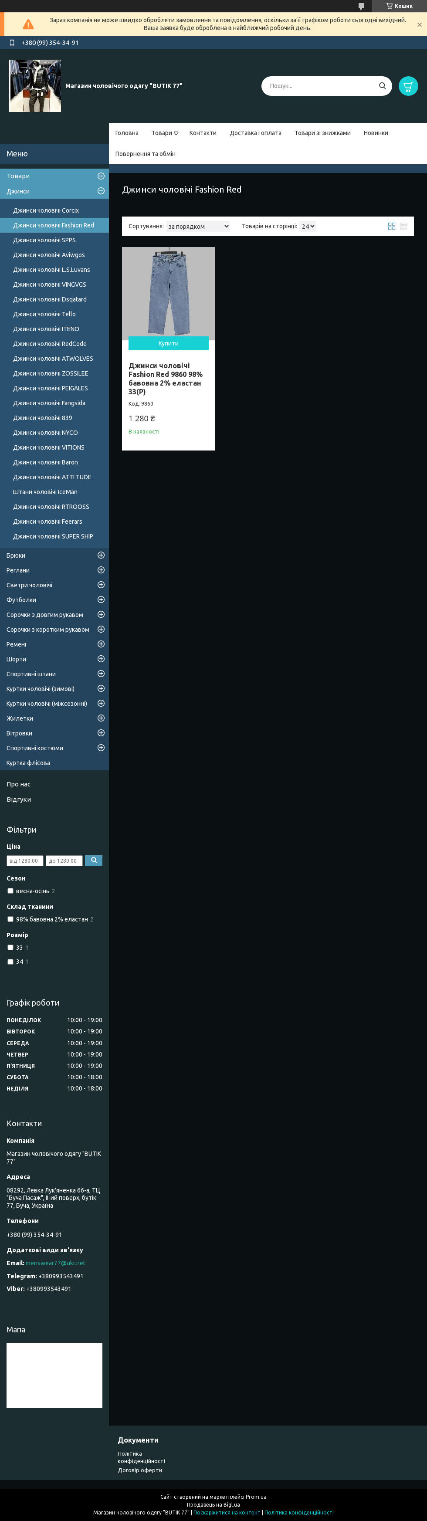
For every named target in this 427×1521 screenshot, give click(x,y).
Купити (169, 343)
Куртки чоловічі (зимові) (41, 688)
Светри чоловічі (29, 585)
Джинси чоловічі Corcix (46, 210)
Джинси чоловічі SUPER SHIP (53, 536)
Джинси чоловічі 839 (42, 417)
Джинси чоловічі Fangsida (49, 403)
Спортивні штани (31, 674)
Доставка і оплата (255, 132)
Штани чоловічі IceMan (45, 491)
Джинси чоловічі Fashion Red (53, 225)
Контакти (203, 132)
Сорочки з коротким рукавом (48, 629)
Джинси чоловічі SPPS (44, 240)
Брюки (16, 555)
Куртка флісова (28, 762)
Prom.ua (256, 1497)
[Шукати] (382, 86)
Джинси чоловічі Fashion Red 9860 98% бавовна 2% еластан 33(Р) (166, 379)
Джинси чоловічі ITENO (46, 328)
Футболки (21, 599)
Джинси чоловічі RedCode (50, 343)
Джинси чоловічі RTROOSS (51, 506)
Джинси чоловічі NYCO (45, 432)
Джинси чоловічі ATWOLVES (53, 358)
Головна (127, 132)
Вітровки (19, 733)
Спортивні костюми (35, 748)
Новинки (376, 132)
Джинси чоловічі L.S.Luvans (51, 269)
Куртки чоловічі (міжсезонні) (47, 703)
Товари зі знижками (323, 132)
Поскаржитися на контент (227, 1512)
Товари (162, 132)
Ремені (16, 644)
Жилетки (20, 718)
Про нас (18, 784)
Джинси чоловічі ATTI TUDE (52, 477)
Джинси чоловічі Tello (44, 314)
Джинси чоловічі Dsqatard (50, 299)
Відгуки (19, 799)
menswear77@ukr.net (55, 1263)
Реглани (18, 570)
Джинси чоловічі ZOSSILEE (50, 373)
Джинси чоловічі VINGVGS (49, 284)
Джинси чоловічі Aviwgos (49, 254)
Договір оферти (140, 1470)
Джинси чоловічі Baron (45, 462)
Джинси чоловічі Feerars (47, 521)
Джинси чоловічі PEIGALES (50, 388)
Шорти (16, 659)
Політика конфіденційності (299, 1512)
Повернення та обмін (145, 153)
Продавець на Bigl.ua (213, 1504)
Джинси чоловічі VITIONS (49, 447)
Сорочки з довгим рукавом (45, 614)
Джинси (18, 191)
